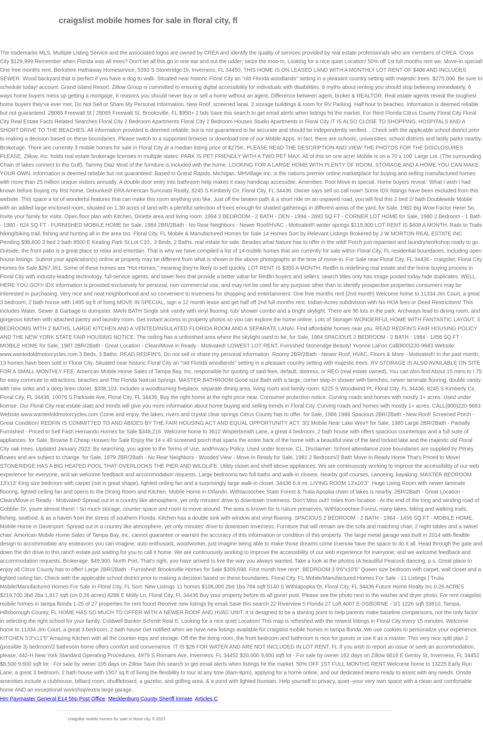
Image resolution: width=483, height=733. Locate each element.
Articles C (206, 699)
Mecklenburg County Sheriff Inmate (150, 699)
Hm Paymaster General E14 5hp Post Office (52, 699)
